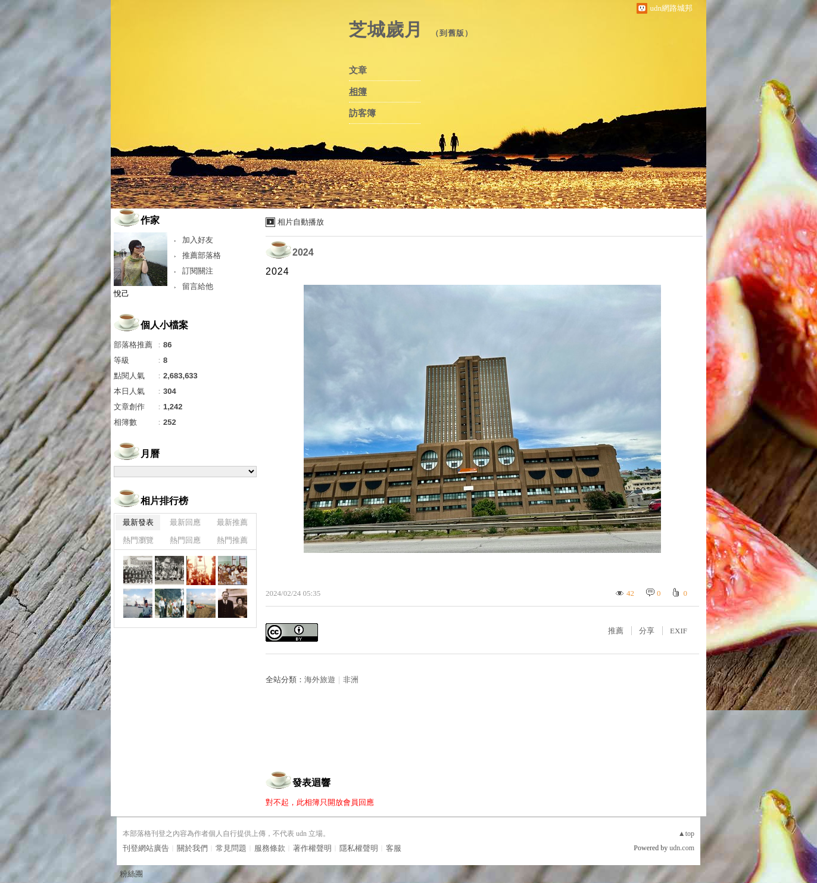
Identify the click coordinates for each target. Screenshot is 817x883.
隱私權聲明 (358, 848)
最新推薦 (232, 522)
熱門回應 (185, 540)
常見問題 (231, 848)
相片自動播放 (300, 221)
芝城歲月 (386, 29)
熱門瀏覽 (138, 540)
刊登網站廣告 (146, 848)
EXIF (678, 630)
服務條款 (269, 848)
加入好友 (197, 239)
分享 (646, 630)
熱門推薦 (232, 540)
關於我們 (192, 848)
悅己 (121, 293)
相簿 (358, 92)
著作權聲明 (312, 848)
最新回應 (185, 522)
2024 (303, 252)
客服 (393, 848)
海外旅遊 (319, 679)
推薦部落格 (201, 255)
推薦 (615, 630)
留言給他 (197, 286)
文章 (358, 70)
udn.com (681, 848)
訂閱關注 (197, 270)
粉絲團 (131, 873)
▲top (686, 833)
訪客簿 (362, 113)
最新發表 (138, 522)
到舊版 (451, 33)
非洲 (350, 679)
